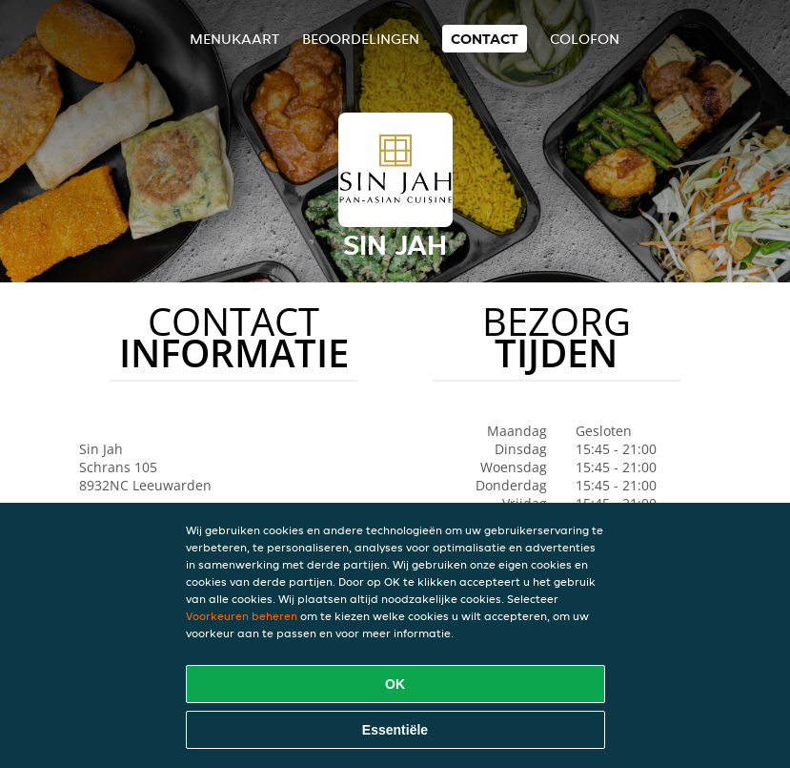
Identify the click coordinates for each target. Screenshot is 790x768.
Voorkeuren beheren (241, 616)
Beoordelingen (360, 39)
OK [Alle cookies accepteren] (395, 684)
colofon (584, 39)
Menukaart (234, 39)
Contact (484, 39)
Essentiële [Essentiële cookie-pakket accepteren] (395, 729)
